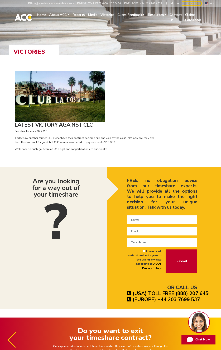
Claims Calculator (198, 17)
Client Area (191, 3)
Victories (112, 14)
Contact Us (180, 17)
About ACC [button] (62, 14)
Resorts (83, 14)
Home (46, 14)
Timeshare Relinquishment (41, 323)
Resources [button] (160, 14)
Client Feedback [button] (134, 14)
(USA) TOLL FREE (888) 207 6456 (99, 3)
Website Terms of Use (182, 323)
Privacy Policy (155, 323)
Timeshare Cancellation (78, 323)
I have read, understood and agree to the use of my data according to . (133, 204)
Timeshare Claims (132, 323)
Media (97, 14)
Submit (181, 205)
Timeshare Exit (107, 323)
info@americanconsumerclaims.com (51, 3)
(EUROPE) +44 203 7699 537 (143, 3)
